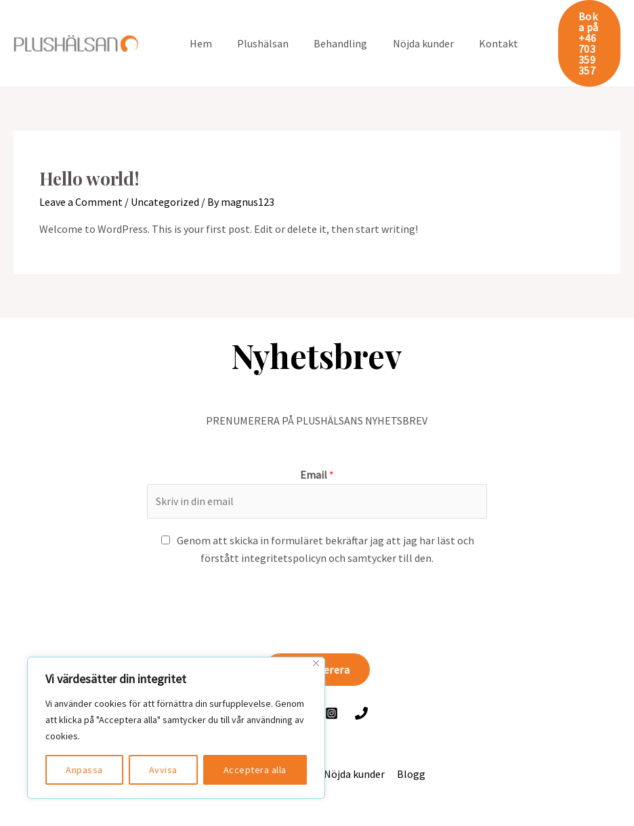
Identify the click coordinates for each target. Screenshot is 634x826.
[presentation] (250, 574)
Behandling (331, 27)
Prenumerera (317, 637)
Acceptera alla (255, 770)
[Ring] (361, 680)
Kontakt (482, 27)
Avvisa (163, 770)
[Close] (316, 663)
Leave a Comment (81, 168)
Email (317, 442)
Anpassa (84, 770)
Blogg (409, 741)
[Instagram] (331, 680)
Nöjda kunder (410, 27)
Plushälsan (257, 27)
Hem (199, 27)
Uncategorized (165, 168)
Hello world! (89, 146)
